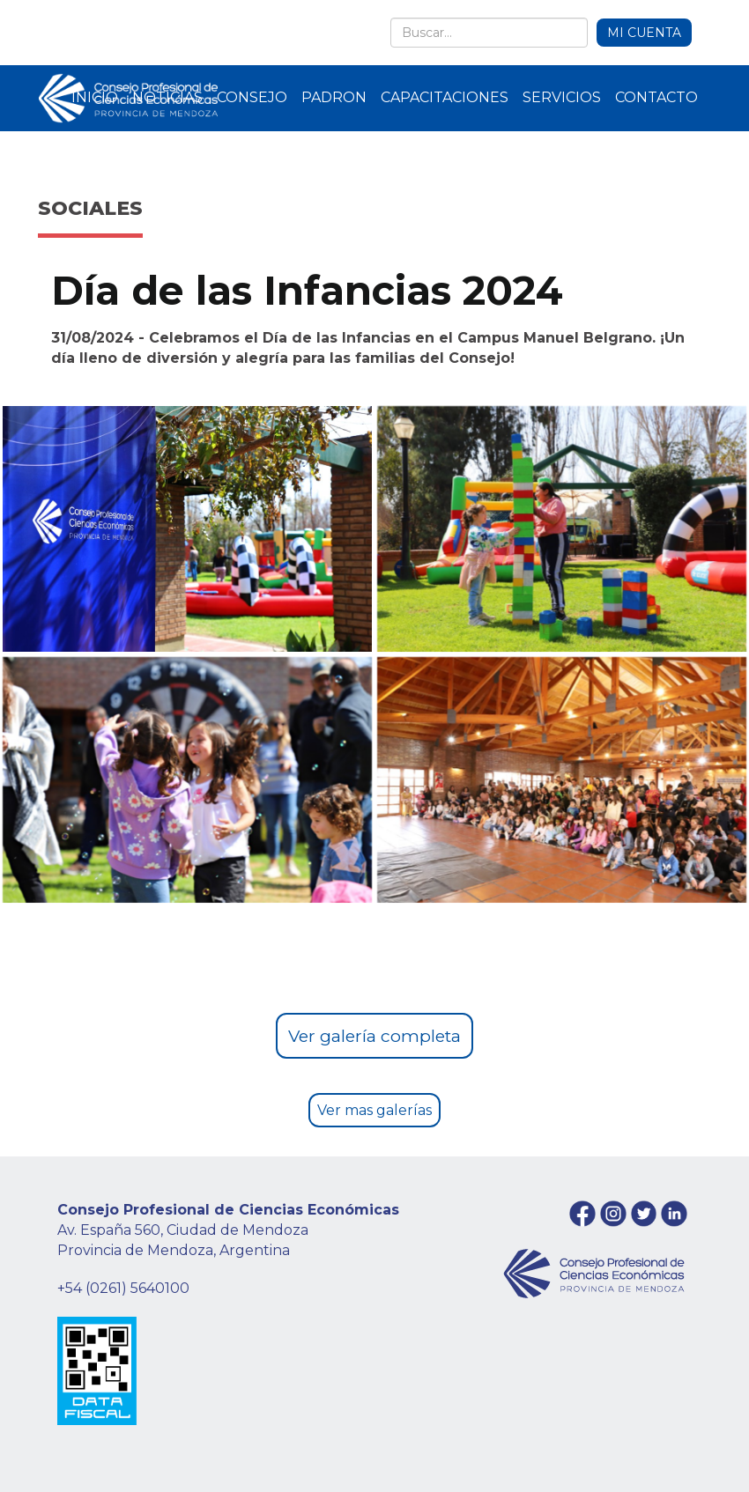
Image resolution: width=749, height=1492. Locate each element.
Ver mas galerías (374, 1110)
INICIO (94, 97)
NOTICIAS (167, 97)
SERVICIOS (562, 97)
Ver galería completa (374, 1035)
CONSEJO (252, 97)
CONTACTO (656, 97)
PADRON (334, 97)
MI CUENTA (644, 33)
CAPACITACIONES (444, 97)
